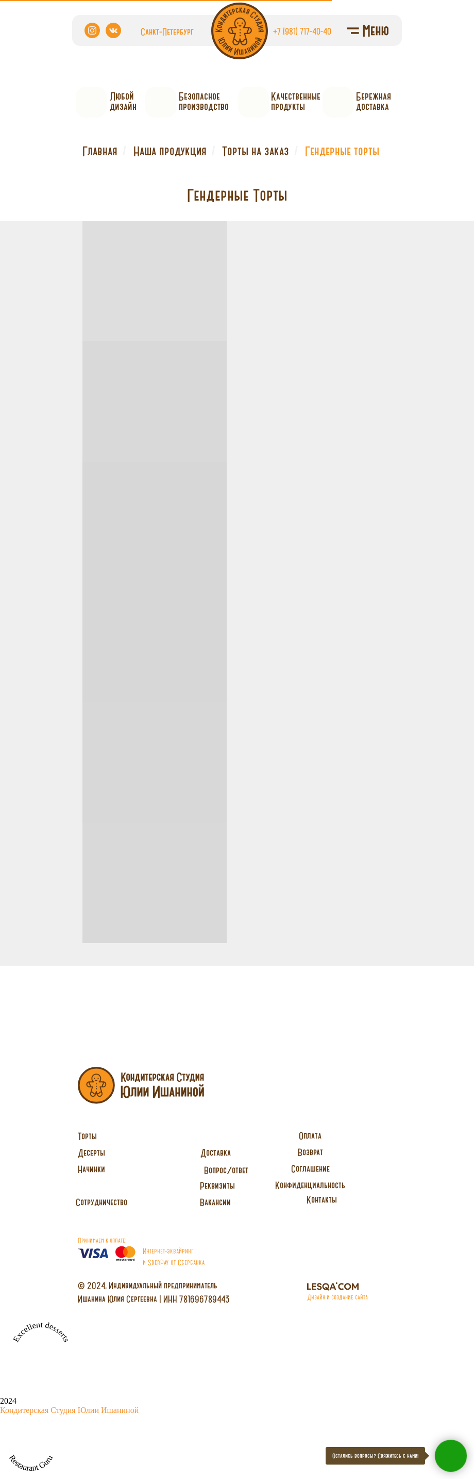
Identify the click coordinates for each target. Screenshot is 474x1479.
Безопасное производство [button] (204, 101)
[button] (101, 1202)
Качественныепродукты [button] (295, 101)
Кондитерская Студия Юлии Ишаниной (69, 1410)
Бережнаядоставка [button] (373, 101)
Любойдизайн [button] (123, 101)
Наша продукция (170, 151)
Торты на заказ (255, 151)
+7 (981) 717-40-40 (302, 31)
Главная (99, 151)
